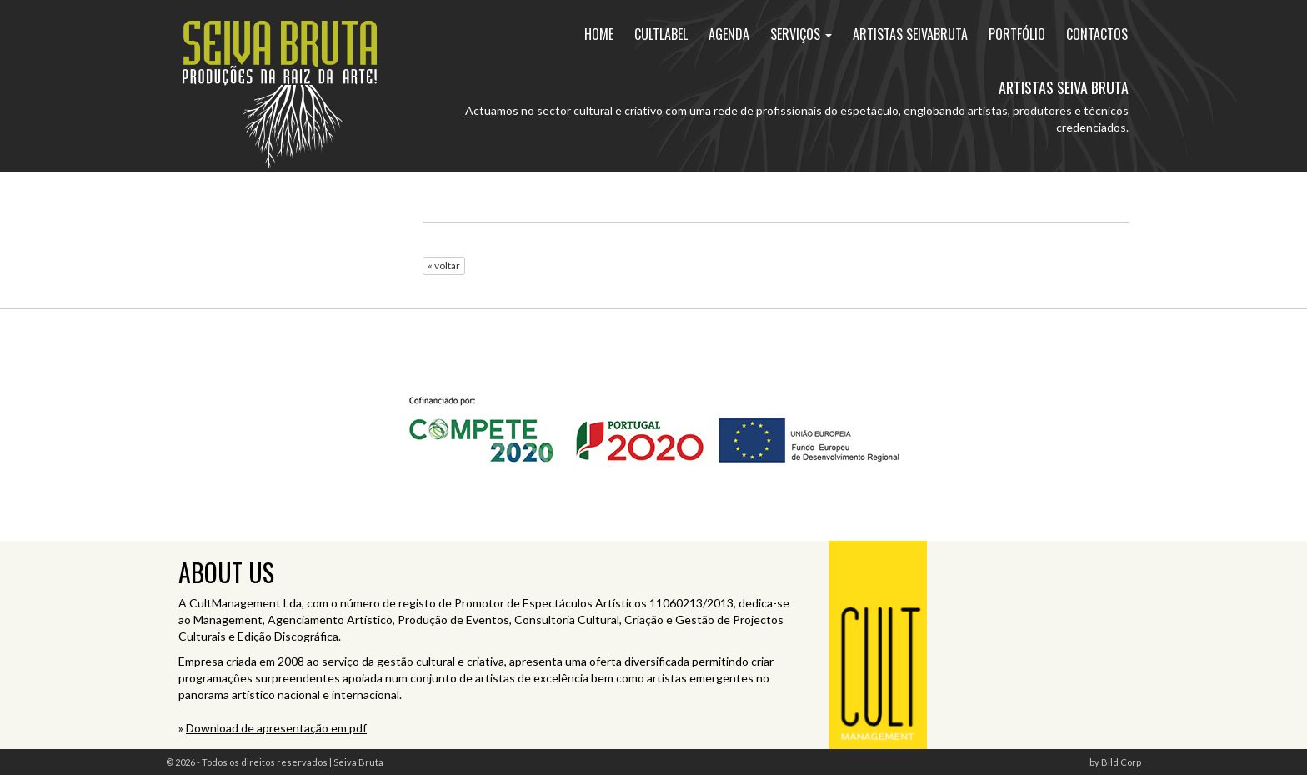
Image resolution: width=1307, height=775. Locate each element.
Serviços (801, 34)
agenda (729, 34)
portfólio (1017, 34)
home (598, 34)
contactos (1097, 34)
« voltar (444, 265)
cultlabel (661, 34)
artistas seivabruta (910, 34)
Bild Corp (1121, 762)
